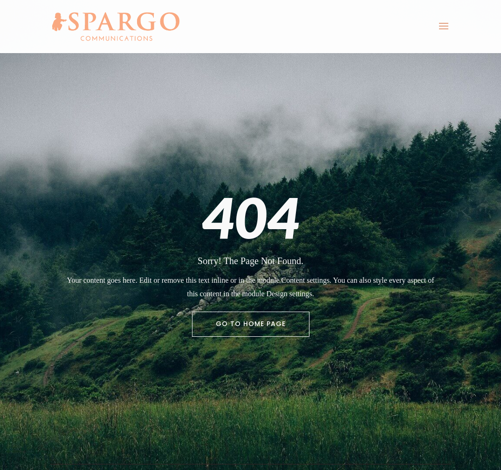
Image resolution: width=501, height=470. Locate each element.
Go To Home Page (251, 323)
